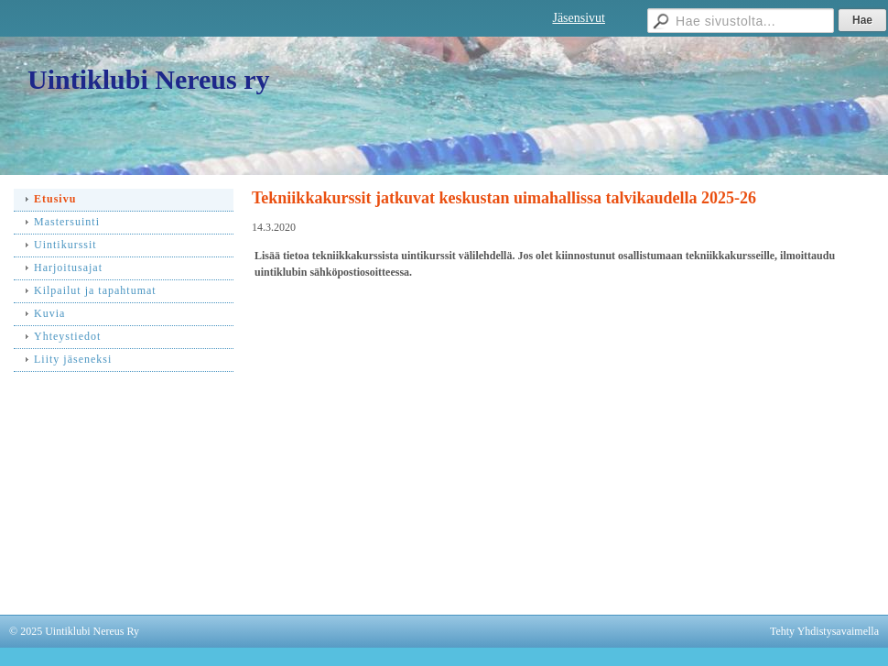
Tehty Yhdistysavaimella (824, 631)
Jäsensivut (578, 18)
